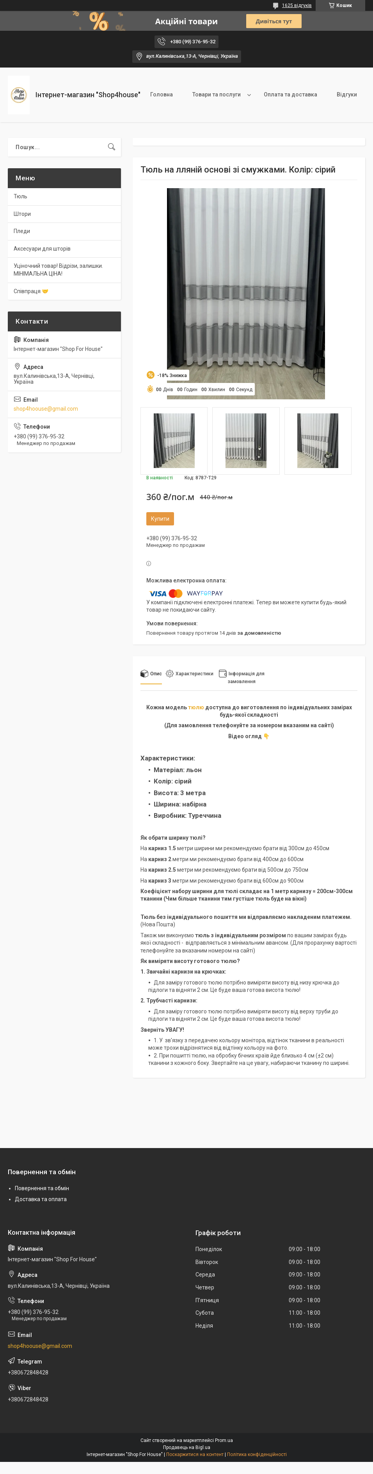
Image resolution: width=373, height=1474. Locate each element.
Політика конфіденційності (257, 1454)
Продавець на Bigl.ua (186, 1447)
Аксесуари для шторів (42, 249)
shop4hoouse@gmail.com (46, 409)
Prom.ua (224, 1440)
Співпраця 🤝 (31, 291)
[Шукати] (111, 147)
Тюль (20, 196)
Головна (161, 94)
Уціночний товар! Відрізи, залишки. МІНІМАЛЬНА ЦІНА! (58, 270)
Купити (160, 519)
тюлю (196, 707)
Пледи (22, 231)
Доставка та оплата (41, 1199)
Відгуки (347, 94)
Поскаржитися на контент (195, 1454)
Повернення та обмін (42, 1188)
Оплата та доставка (290, 94)
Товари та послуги (216, 94)
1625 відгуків (297, 5)
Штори (22, 214)
